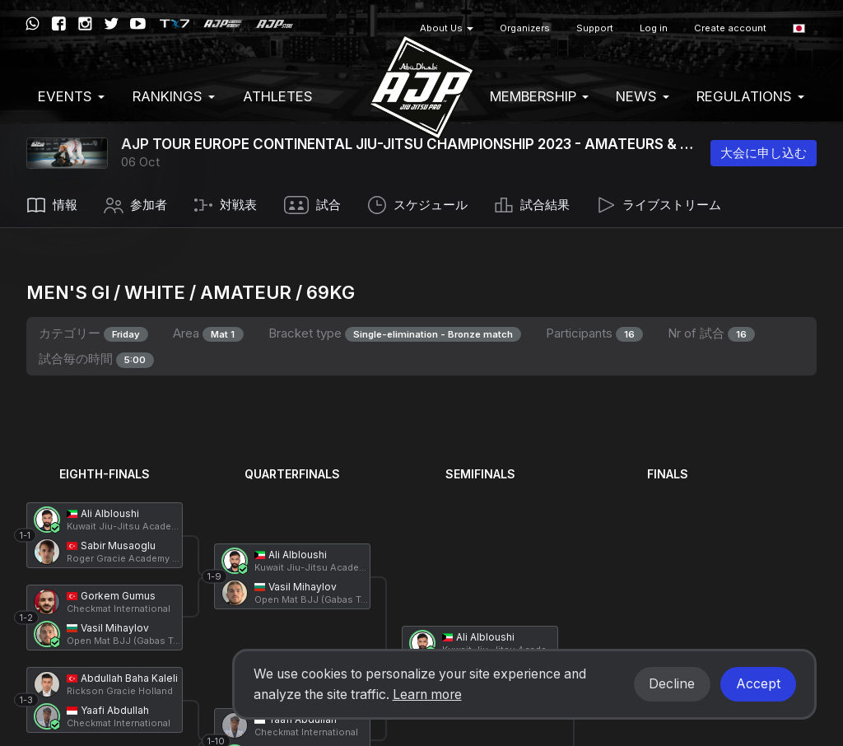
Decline (672, 684)
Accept (758, 684)
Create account (730, 28)
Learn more (427, 694)
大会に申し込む (763, 153)
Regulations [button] (750, 96)
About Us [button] (446, 28)
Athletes (278, 96)
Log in (654, 28)
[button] (799, 28)
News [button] (642, 96)
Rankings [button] (174, 96)
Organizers (525, 28)
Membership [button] (539, 96)
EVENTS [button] (71, 96)
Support (594, 28)
